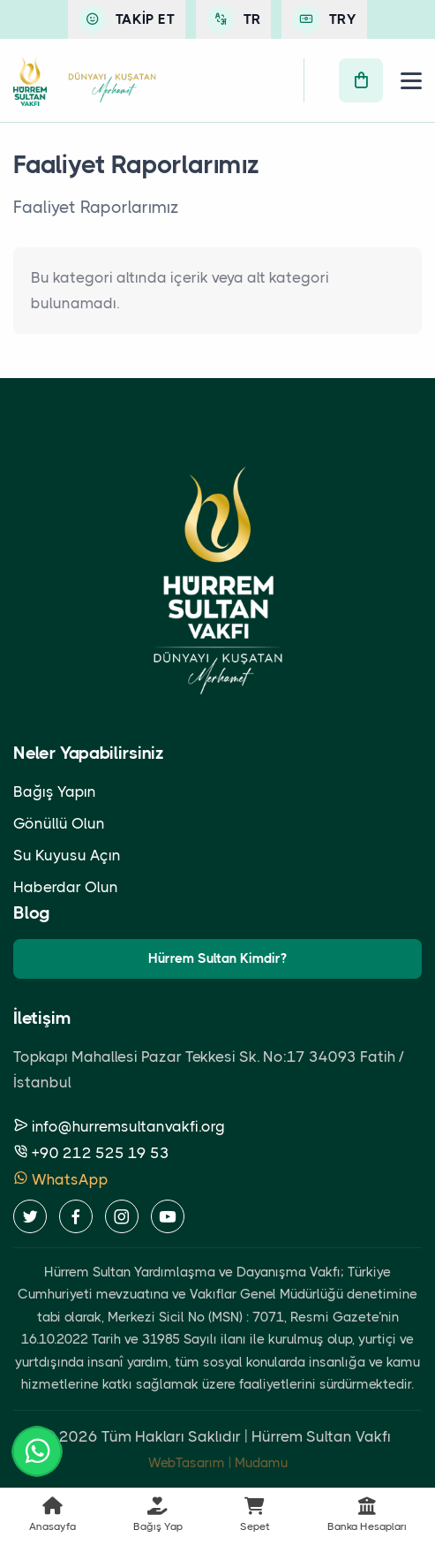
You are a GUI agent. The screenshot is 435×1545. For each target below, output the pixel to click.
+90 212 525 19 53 (91, 1153)
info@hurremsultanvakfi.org (119, 1126)
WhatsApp (61, 1179)
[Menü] (411, 80)
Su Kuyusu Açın (67, 855)
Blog (31, 913)
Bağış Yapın (54, 791)
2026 (78, 1436)
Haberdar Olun (65, 887)
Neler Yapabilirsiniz (88, 753)
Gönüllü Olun (59, 823)
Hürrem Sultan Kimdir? (217, 958)
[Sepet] (361, 80)
